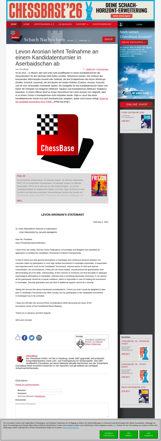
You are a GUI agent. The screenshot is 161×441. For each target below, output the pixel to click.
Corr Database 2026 (133, 112)
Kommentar (20, 400)
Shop (14, 24)
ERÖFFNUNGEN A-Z (44, 24)
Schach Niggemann (93, 344)
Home (27, 24)
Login (139, 25)
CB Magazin (65, 24)
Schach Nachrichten (44, 39)
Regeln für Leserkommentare (27, 385)
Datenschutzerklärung (70, 427)
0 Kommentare (102, 69)
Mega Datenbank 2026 (134, 387)
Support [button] (82, 24)
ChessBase (31, 356)
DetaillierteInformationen (109, 434)
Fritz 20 (21, 176)
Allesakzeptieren (148, 434)
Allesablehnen (128, 434)
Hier (115, 425)
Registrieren (40, 396)
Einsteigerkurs (102, 24)
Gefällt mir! (90, 69)
